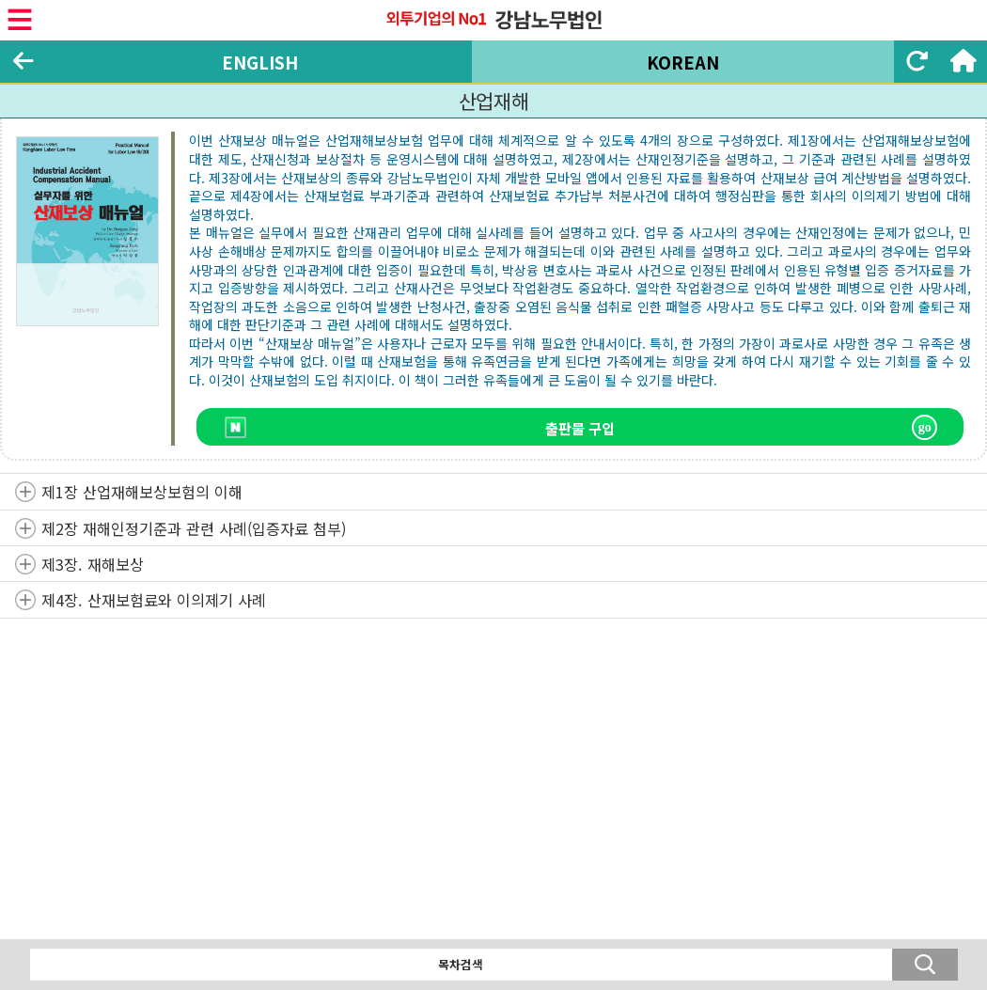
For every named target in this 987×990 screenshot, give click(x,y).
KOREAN (683, 62)
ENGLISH (260, 62)
